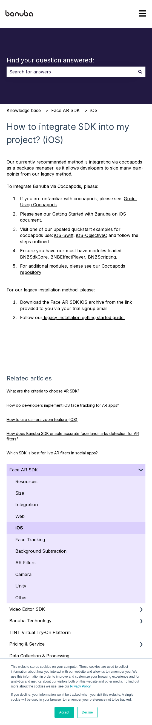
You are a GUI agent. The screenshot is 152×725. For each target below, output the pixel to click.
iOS (93, 110)
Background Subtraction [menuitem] (41, 551)
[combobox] (71, 72)
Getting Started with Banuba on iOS (89, 214)
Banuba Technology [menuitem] (30, 620)
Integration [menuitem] (26, 504)
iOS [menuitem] (19, 528)
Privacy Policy (80, 686)
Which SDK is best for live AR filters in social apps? (52, 453)
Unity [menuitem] (20, 586)
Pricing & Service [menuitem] (27, 644)
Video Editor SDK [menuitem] (27, 609)
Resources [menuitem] (26, 481)
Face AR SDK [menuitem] (23, 469)
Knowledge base (24, 110)
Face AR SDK (65, 110)
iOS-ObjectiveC (91, 235)
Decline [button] (87, 712)
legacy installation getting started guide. (83, 317)
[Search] (140, 72)
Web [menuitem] (20, 516)
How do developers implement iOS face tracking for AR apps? (63, 405)
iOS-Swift (63, 235)
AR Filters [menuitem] (25, 562)
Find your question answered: (50, 60)
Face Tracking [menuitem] (30, 539)
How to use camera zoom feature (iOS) (42, 419)
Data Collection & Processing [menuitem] (39, 655)
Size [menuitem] (19, 493)
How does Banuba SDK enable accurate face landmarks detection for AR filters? (73, 436)
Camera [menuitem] (23, 574)
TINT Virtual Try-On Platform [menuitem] (40, 632)
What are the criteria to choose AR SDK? (43, 391)
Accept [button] (64, 712)
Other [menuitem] (21, 597)
